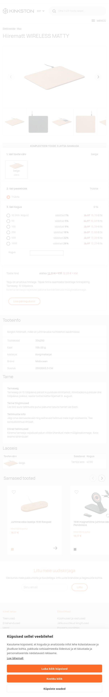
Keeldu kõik (54, 678)
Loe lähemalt (15, 658)
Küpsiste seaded (54, 688)
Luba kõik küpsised (54, 668)
